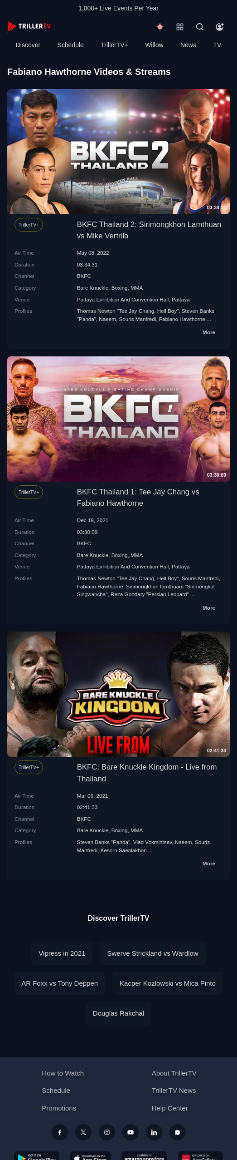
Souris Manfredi (137, 319)
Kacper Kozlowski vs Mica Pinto (168, 983)
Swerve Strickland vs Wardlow (152, 953)
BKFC (84, 276)
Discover (28, 45)
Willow (154, 45)
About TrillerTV (174, 1073)
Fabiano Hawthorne (182, 319)
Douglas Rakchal (118, 1013)
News (188, 45)
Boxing (119, 288)
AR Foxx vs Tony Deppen (59, 983)
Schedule (71, 45)
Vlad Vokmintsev (152, 842)
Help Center (170, 1108)
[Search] (200, 27)
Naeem (107, 319)
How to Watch (63, 1073)
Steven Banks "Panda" (103, 842)
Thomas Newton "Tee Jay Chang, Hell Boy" (128, 311)
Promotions (59, 1108)
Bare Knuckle (93, 288)
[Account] (220, 27)
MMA (137, 288)
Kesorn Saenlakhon (124, 850)
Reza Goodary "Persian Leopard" (150, 594)
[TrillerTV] (29, 26)
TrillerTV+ (114, 45)
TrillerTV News (174, 1090)
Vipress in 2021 (62, 953)
